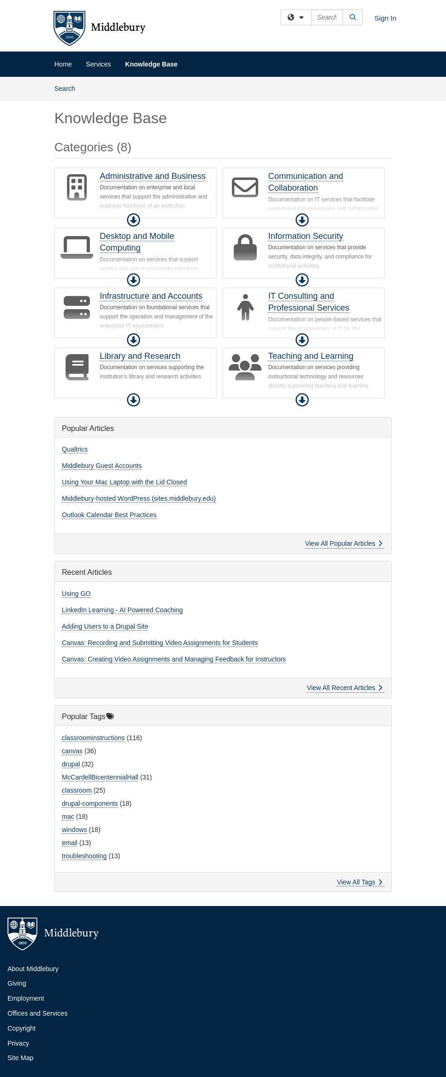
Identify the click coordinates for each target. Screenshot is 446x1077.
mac (68, 816)
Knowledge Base (151, 64)
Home (63, 64)
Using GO (76, 593)
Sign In (385, 18)
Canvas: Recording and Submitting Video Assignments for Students (160, 642)
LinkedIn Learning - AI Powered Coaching (122, 610)
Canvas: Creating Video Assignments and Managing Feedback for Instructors (174, 659)
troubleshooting (84, 856)
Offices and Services (37, 1013)
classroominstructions (93, 738)
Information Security (305, 236)
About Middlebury (33, 969)
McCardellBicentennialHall (100, 777)
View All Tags (359, 882)
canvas (72, 751)
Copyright (21, 1028)
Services (98, 64)
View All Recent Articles (344, 687)
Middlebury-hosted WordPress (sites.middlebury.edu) (139, 498)
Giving (16, 983)
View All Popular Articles (343, 543)
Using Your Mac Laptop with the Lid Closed (124, 482)
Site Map (20, 1058)
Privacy (18, 1043)
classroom (77, 790)
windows (74, 829)
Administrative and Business (153, 176)
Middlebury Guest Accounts (101, 465)
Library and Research (140, 356)
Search (68, 87)
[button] (133, 220)
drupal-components (90, 803)
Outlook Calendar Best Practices (109, 515)
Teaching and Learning (310, 356)
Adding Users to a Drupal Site (105, 626)
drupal (71, 764)
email (69, 843)
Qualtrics (75, 449)
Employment (25, 998)
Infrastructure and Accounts (151, 296)
